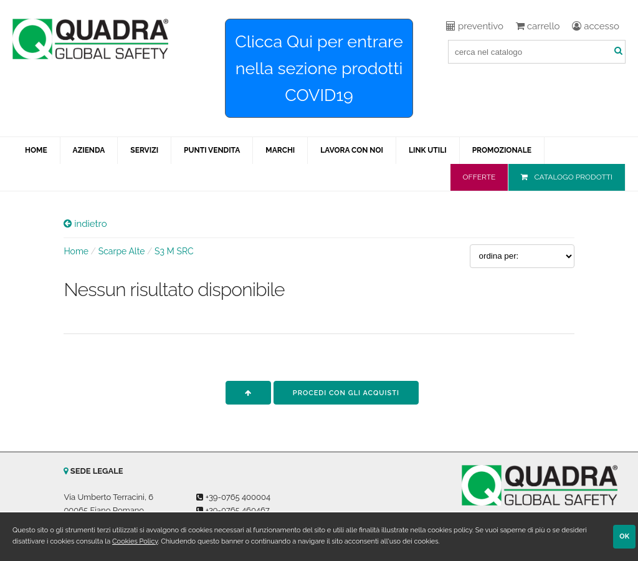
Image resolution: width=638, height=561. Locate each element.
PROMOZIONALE (501, 150)
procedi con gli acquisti (346, 393)
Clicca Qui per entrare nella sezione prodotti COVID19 (319, 68)
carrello (537, 26)
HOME (36, 150)
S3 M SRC (174, 251)
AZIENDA (89, 150)
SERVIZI (144, 150)
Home (76, 251)
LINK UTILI (428, 150)
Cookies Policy (135, 541)
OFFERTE (479, 177)
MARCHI (280, 150)
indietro (85, 223)
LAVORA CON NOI (351, 150)
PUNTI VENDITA (212, 150)
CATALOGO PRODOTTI (573, 177)
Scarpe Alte (121, 251)
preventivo (474, 26)
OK (624, 536)
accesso (595, 26)
